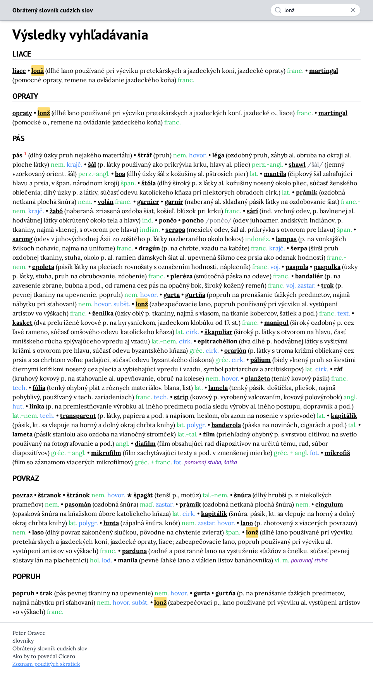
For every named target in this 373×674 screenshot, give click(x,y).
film (209, 434)
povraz (22, 495)
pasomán (78, 504)
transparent (78, 415)
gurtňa (195, 294)
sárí (252, 211)
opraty (22, 113)
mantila (275, 174)
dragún (149, 248)
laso (38, 532)
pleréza (181, 276)
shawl (297, 164)
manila (128, 560)
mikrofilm (106, 453)
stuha (214, 462)
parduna (134, 551)
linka (36, 406)
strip (181, 397)
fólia (39, 387)
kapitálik (344, 415)
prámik (307, 192)
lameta (22, 434)
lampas (286, 239)
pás (17, 155)
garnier (148, 201)
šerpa (298, 248)
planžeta (257, 378)
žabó (56, 211)
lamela (218, 387)
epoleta (43, 267)
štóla (148, 183)
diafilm (145, 443)
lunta (111, 523)
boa (120, 174)
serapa (175, 229)
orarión (235, 350)
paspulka (327, 267)
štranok (49, 495)
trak (327, 285)
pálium (260, 360)
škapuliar (218, 332)
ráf (338, 369)
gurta (171, 294)
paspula (296, 267)
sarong (22, 239)
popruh (23, 593)
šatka (230, 462)
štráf (145, 155)
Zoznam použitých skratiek (46, 663)
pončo (168, 220)
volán (105, 201)
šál (92, 164)
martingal (323, 70)
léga (218, 155)
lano (247, 523)
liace (19, 70)
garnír (174, 201)
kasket (22, 322)
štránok (78, 495)
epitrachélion (217, 341)
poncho (193, 220)
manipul (276, 322)
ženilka (102, 313)
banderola (226, 425)
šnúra (242, 495)
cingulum (329, 504)
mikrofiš (337, 453)
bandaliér (309, 276)
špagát (143, 495)
